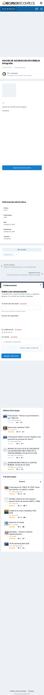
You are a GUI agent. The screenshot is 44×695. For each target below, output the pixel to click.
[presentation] (18, 321)
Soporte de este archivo (22, 168)
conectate (29, 296)
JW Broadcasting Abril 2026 (19, 543)
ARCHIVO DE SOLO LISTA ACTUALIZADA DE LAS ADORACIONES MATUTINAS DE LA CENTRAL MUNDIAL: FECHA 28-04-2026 (23, 451)
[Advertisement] (21, 34)
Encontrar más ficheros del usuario (19, 75)
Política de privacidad (18, 691)
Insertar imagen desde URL (29, 348)
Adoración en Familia (16, 522)
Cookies (31, 691)
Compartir (22, 249)
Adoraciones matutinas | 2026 (18, 427)
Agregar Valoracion (11, 356)
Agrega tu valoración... (12, 342)
